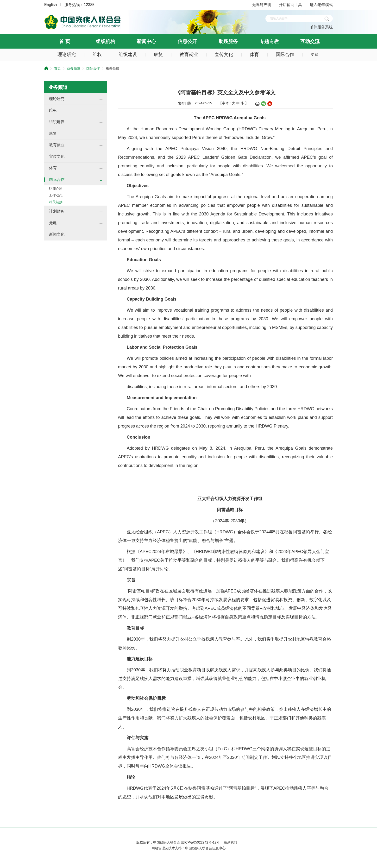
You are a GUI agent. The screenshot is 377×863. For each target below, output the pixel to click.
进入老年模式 (321, 5)
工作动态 (56, 195)
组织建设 (128, 54)
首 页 (64, 41)
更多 (315, 54)
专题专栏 (269, 41)
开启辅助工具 (290, 5)
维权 (97, 54)
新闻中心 (146, 41)
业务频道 (73, 68)
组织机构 (105, 41)
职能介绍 (56, 188)
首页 (57, 68)
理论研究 (66, 54)
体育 (254, 54)
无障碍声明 (261, 5)
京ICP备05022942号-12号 (200, 842)
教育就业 (189, 54)
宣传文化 (224, 54)
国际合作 (285, 54)
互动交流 (310, 41)
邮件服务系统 (321, 27)
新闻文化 (56, 234)
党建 (53, 223)
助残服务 (228, 41)
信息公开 (187, 41)
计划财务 (56, 211)
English (50, 5)
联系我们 (230, 842)
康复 (158, 54)
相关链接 (56, 202)
